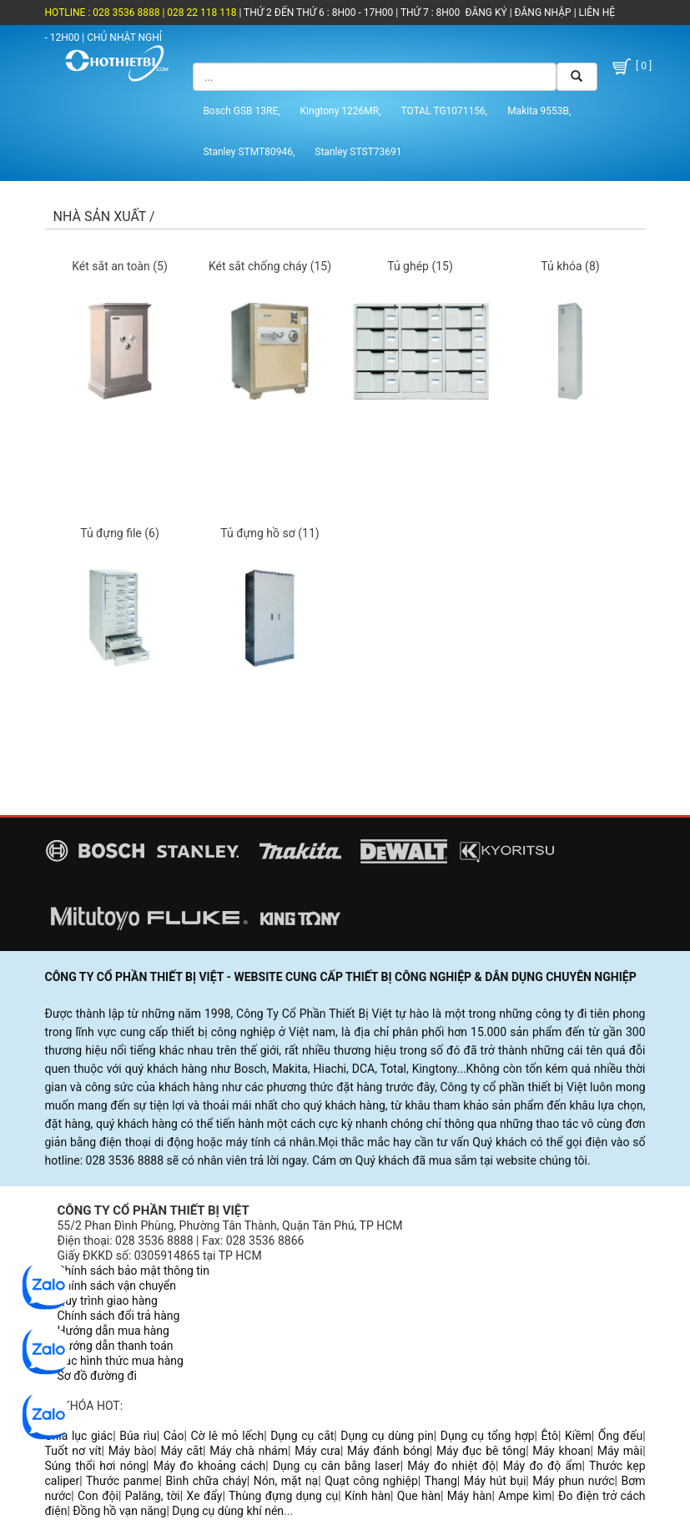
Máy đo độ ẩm (542, 1465)
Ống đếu (620, 1435)
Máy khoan (561, 1450)
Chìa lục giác (79, 1435)
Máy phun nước (573, 1480)
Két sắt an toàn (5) (120, 266)
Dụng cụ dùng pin (386, 1435)
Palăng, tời (152, 1495)
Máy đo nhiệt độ (451, 1465)
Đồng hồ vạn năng (119, 1510)
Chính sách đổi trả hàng (119, 1315)
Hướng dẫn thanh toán (116, 1345)
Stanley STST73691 (358, 152)
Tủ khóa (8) (570, 266)
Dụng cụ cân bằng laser (336, 1465)
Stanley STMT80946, (249, 152)
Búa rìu (138, 1435)
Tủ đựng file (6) (119, 533)
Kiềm (578, 1435)
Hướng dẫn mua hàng (113, 1330)
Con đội (98, 1495)
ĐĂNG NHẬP (543, 12)
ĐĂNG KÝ (486, 12)
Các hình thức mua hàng (121, 1360)
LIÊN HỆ (596, 12)
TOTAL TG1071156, (444, 111)
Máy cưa (317, 1450)
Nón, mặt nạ (286, 1480)
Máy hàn (469, 1495)
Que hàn (419, 1495)
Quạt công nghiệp (371, 1480)
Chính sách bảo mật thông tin (134, 1270)
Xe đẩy (205, 1495)
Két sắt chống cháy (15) (270, 266)
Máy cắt (181, 1450)
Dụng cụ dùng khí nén (228, 1510)
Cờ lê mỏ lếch (227, 1435)
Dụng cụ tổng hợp (488, 1435)
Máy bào (131, 1450)
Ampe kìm (524, 1495)
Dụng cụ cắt (302, 1435)
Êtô (549, 1435)
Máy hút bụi (495, 1480)
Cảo (174, 1435)
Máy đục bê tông (481, 1450)
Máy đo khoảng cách (210, 1465)
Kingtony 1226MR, (340, 111)
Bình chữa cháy (206, 1480)
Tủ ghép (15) (420, 266)
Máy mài (619, 1450)
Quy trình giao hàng (108, 1300)
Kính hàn (367, 1495)
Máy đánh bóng (388, 1450)
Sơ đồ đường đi (97, 1375)
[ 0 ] (631, 67)
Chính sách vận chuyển (117, 1285)
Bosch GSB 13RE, (241, 111)
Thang (441, 1480)
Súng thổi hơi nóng (96, 1465)
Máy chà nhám (248, 1450)
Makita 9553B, (539, 111)
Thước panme (122, 1480)
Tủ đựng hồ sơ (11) (269, 533)
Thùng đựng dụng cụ (283, 1495)
